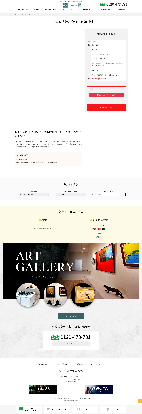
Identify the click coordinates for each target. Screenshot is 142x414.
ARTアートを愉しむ (84, 9)
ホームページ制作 (68, 400)
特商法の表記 (79, 364)
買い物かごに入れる (106, 95)
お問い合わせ (121, 9)
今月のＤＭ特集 (67, 9)
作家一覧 (36, 9)
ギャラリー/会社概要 (104, 9)
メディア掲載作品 (23, 9)
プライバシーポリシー (97, 364)
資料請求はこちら (106, 107)
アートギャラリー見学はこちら (71, 316)
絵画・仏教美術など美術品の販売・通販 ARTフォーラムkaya (68, 398)
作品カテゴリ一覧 (50, 9)
